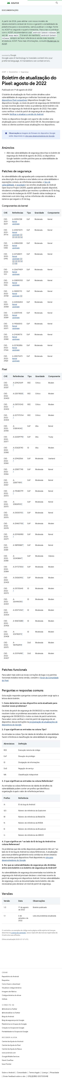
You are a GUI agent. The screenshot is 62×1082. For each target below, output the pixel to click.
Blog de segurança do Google (13, 1020)
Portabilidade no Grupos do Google (15, 1031)
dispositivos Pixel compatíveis (14, 100)
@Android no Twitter (9, 1009)
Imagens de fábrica (9, 991)
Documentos (13, 72)
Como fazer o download (11, 984)
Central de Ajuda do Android (12, 1041)
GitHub (4, 999)
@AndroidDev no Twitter (11, 1013)
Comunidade (22, 1073)
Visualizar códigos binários (11, 988)
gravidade (21, 185)
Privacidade (54, 1073)
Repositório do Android (10, 976)
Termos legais (34, 1073)
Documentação (10, 10)
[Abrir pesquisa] (56, 2)
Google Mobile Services (10, 1056)
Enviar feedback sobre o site (14, 1076)
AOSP (4, 72)
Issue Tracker (6, 1064)
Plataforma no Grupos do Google (14, 1024)
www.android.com (9, 1053)
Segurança (24, 72)
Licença (45, 1073)
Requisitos (5, 980)
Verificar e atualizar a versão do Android (26, 114)
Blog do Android (8, 1016)
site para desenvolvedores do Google (39, 136)
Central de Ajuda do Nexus (12, 1049)
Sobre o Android (8, 1073)
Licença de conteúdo (18, 933)
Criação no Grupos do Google (13, 1028)
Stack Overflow (7, 1060)
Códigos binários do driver (11, 995)
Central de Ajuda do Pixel (11, 1045)
